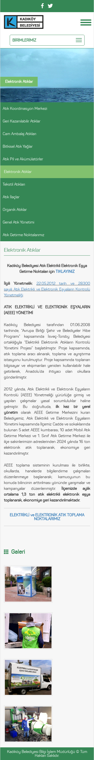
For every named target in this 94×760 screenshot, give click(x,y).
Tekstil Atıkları (14, 184)
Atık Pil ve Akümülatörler (23, 159)
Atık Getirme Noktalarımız (23, 235)
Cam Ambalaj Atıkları (19, 133)
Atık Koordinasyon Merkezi (25, 108)
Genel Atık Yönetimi (18, 222)
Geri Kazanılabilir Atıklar (21, 121)
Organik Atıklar (15, 209)
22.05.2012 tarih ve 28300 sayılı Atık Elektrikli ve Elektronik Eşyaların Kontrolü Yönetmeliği (47, 289)
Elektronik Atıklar (18, 171)
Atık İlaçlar (11, 197)
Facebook (42, 5)
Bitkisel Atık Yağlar (18, 146)
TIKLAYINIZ (65, 271)
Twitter (50, 6)
